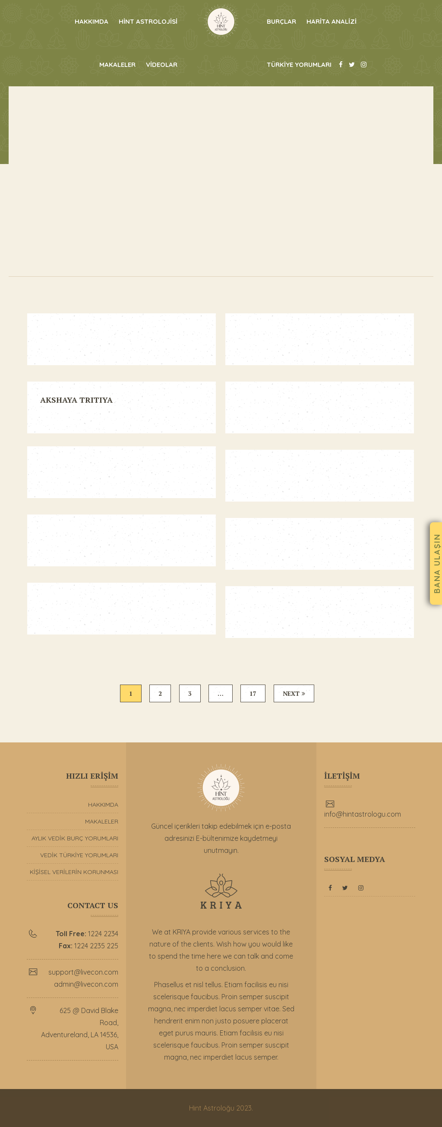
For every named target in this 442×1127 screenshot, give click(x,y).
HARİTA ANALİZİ (331, 21)
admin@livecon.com (86, 984)
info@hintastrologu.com (362, 814)
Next (295, 693)
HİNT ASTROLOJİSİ (148, 21)
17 (253, 693)
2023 (244, 1108)
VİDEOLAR (161, 64)
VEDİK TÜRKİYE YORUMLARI (79, 855)
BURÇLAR (281, 21)
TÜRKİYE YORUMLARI (299, 64)
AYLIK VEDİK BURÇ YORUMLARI (75, 838)
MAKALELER (117, 64)
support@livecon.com (83, 972)
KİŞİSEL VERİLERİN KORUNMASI (74, 872)
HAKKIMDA (91, 21)
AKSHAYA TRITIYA (76, 400)
